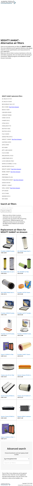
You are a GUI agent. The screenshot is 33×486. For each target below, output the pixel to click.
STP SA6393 (5, 190)
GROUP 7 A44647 (7, 139)
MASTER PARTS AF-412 (8, 166)
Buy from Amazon (14, 107)
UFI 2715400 (5, 193)
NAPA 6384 (5, 174)
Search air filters (6, 211)
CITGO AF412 (5, 123)
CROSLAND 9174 (6, 126)
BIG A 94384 (5, 107)
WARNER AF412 (6, 196)
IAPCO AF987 (5, 145)
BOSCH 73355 (5, 109)
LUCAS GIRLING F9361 (8, 161)
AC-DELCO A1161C (7, 99)
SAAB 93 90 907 (6, 182)
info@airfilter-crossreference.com (25, 485)
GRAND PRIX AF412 (7, 136)
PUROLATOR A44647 (7, 180)
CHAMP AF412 (6, 120)
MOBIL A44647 (6, 172)
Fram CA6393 (5, 134)
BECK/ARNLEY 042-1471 (8, 104)
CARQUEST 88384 (6, 115)
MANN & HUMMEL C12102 (9, 163)
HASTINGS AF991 (6, 142)
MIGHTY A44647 (6, 169)
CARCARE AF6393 (6, 112)
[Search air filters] (16, 208)
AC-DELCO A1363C (7, 101)
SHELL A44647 (6, 188)
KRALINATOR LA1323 (7, 155)
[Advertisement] (16, 21)
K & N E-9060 (5, 153)
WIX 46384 (5, 199)
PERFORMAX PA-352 (7, 177)
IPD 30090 (5, 147)
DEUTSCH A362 (6, 128)
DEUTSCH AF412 (6, 131)
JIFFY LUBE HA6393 (7, 150)
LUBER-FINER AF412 (7, 158)
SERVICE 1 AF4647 (7, 185)
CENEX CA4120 (6, 117)
